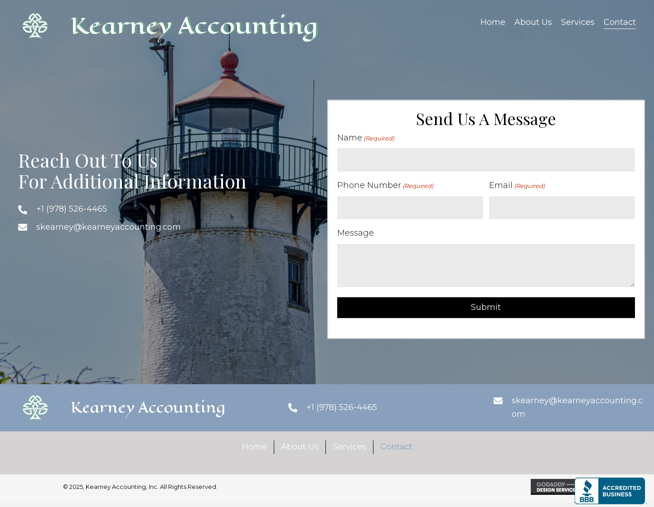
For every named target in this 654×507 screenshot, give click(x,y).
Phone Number (385, 185)
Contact (396, 447)
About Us (300, 447)
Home (254, 447)
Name (365, 138)
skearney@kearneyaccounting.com (108, 227)
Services (349, 447)
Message (355, 233)
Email (517, 185)
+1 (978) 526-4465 (71, 209)
